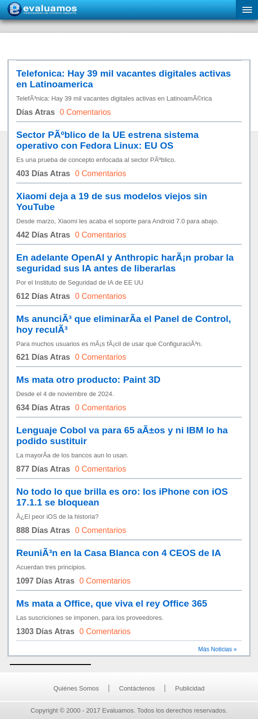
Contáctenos (137, 688)
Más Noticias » (217, 649)
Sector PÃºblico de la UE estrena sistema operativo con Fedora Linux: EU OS (107, 140)
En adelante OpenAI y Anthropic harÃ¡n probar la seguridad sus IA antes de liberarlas (125, 262)
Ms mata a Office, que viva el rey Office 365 (111, 603)
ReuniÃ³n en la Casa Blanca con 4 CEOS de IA (118, 553)
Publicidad (189, 688)
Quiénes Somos (76, 688)
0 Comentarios (85, 112)
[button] (247, 10)
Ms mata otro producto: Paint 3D (88, 379)
